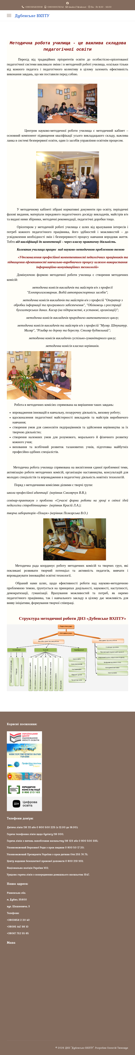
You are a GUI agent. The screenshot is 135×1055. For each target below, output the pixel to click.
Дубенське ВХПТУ (32, 16)
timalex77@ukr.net (77, 7)
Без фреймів (67, 989)
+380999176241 (55, 7)
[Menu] (9, 15)
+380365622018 (34, 7)
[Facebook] (67, 3)
